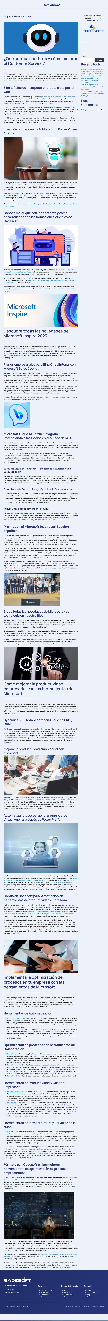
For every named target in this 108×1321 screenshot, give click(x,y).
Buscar (83, 57)
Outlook (65, 1105)
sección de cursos (42, 639)
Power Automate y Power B (40, 1153)
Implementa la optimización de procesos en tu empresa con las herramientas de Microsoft (34, 982)
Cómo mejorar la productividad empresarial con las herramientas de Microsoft (39, 688)
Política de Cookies (97, 1306)
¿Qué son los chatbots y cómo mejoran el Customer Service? (41, 61)
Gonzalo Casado (15, 68)
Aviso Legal (69, 1306)
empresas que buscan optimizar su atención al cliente (57, 97)
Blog (43, 68)
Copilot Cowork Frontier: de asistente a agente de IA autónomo (90, 80)
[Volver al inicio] (54, 4)
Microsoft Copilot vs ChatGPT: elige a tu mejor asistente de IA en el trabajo (92, 93)
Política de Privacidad (81, 1306)
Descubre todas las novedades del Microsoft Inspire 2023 (37, 333)
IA (43, 399)
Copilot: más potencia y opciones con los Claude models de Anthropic (92, 87)
